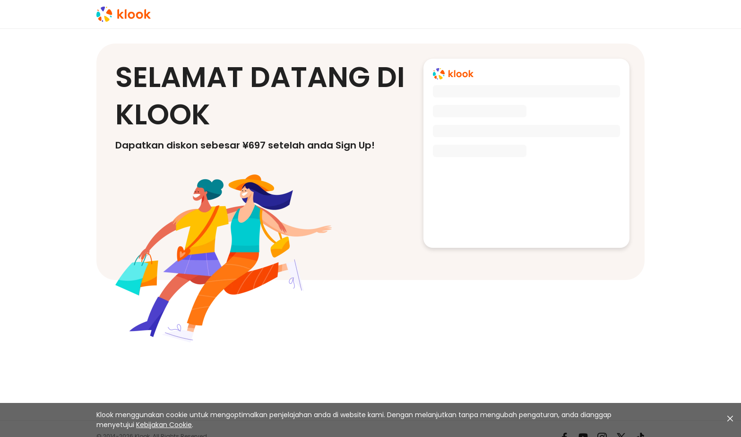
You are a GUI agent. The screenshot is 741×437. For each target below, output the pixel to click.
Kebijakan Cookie (164, 424)
